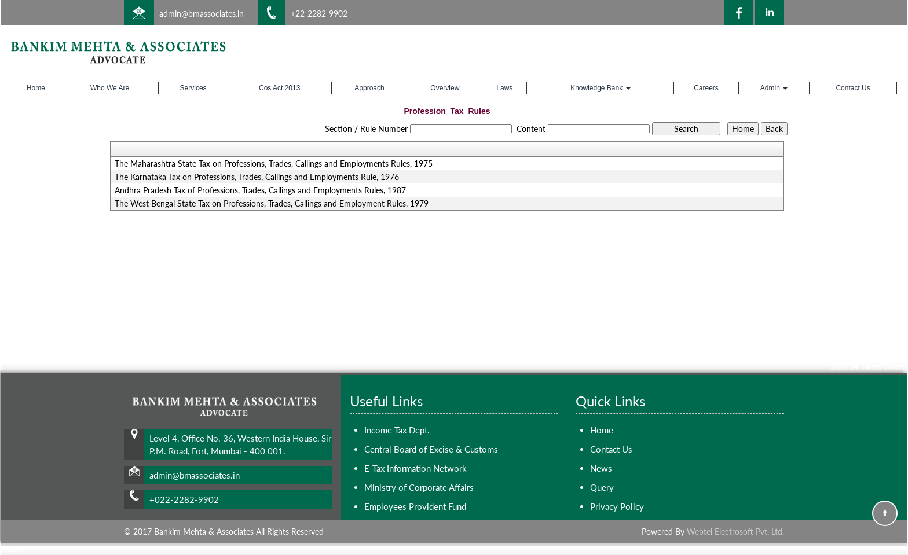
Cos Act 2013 (279, 88)
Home (36, 88)
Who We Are (109, 88)
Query (602, 487)
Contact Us (853, 88)
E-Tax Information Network (415, 468)
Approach (369, 88)
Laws (504, 88)
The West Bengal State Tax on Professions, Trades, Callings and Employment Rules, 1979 (272, 203)
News (601, 468)
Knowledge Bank (600, 88)
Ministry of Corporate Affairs (419, 487)
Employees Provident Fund (415, 506)
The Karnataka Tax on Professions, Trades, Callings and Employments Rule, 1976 (257, 177)
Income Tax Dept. (397, 430)
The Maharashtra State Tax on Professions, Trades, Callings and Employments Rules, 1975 (274, 163)
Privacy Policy (617, 506)
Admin (774, 88)
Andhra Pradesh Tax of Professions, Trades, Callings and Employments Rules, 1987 (260, 190)
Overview (444, 88)
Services (193, 88)
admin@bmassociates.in (201, 14)
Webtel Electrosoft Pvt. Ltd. (735, 531)
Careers (706, 88)
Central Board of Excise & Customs (431, 449)
